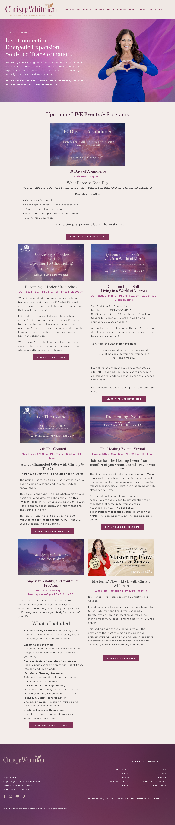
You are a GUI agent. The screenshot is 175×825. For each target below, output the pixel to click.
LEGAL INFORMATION (140, 799)
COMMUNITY (68, 9)
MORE (163, 9)
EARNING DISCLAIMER (113, 803)
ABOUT (126, 786)
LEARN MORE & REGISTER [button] (51, 357)
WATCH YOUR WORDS (154, 781)
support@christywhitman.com (22, 781)
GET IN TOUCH (158, 786)
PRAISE (162, 777)
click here (118, 188)
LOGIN (162, 773)
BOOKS (110, 9)
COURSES (99, 9)
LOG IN (152, 9)
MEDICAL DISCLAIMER (137, 803)
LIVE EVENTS (84, 9)
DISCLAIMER (159, 799)
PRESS (141, 9)
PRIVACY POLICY (95, 799)
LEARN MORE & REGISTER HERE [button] (87, 237)
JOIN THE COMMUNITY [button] (143, 761)
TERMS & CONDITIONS (116, 799)
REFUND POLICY (159, 803)
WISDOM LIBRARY (126, 9)
